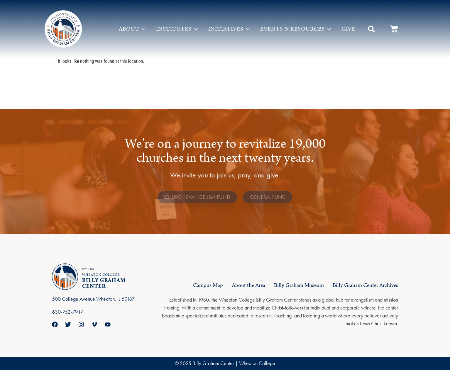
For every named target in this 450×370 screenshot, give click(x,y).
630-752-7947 (67, 311)
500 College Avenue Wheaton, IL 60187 (93, 298)
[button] (371, 29)
